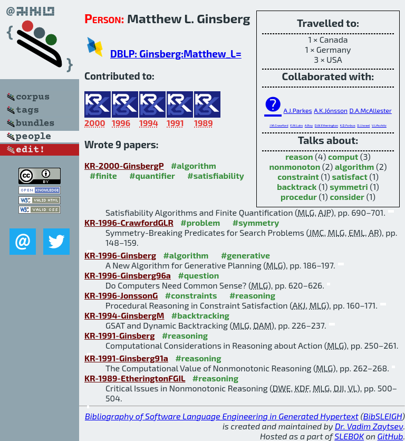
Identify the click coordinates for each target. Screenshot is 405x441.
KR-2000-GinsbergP (123, 165)
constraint (298, 176)
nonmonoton (294, 166)
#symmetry (256, 222)
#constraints (191, 295)
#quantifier (152, 175)
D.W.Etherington (326, 125)
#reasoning (252, 295)
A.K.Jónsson (331, 110)
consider (347, 196)
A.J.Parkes (298, 110)
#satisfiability (215, 175)
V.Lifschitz (379, 125)
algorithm (354, 166)
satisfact (349, 176)
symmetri (349, 186)
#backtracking (200, 315)
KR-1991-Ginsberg (119, 335)
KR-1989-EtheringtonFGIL (134, 378)
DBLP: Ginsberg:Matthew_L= (176, 53)
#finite (103, 175)
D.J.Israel (363, 125)
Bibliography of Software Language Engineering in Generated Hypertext (222, 416)
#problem (200, 222)
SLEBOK (349, 436)
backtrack (296, 186)
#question (198, 275)
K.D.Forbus (347, 125)
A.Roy (309, 125)
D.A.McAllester (371, 110)
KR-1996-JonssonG (121, 295)
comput (343, 156)
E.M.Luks (296, 125)
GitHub (390, 436)
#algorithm (193, 165)
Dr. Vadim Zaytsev (369, 426)
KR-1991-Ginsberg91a (126, 358)
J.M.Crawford (278, 125)
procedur (299, 196)
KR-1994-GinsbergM (124, 315)
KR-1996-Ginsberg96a (127, 275)
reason (299, 156)
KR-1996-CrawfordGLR (128, 222)
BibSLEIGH (382, 416)
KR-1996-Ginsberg (120, 255)
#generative (245, 255)
